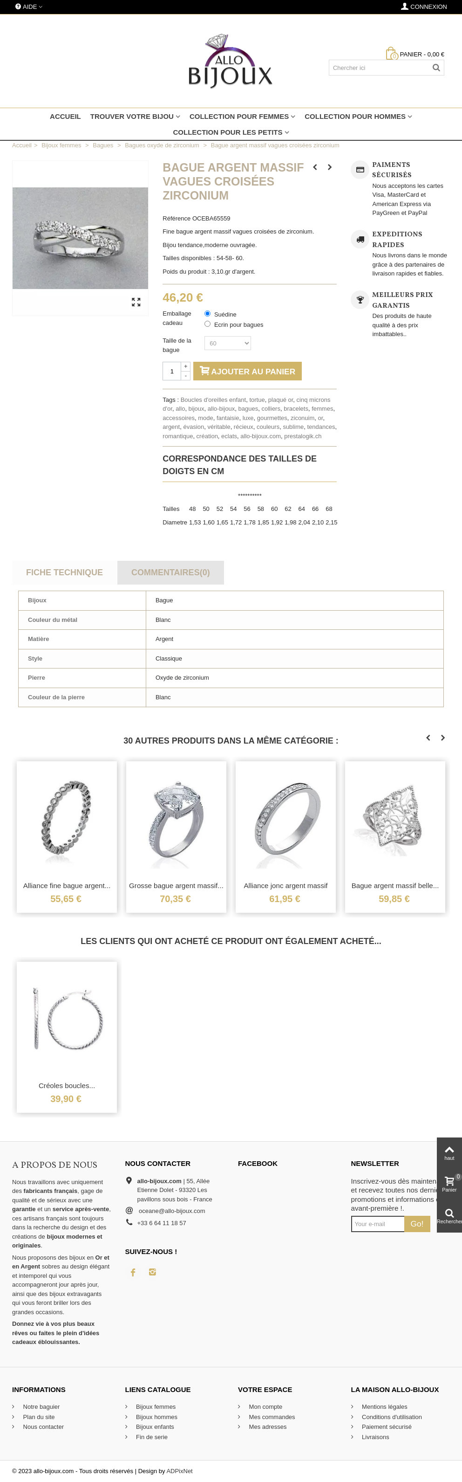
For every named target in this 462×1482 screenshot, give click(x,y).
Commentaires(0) (170, 572)
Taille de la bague (177, 345)
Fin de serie (151, 1437)
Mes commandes (271, 1416)
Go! (417, 1223)
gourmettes (272, 417)
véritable (218, 426)
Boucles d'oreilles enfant (213, 399)
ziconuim (302, 417)
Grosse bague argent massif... (176, 885)
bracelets (296, 408)
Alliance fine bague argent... (67, 885)
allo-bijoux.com (260, 436)
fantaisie (228, 417)
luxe (248, 417)
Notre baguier (40, 1406)
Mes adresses (267, 1426)
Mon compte (264, 1406)
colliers (270, 408)
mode (205, 417)
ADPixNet (179, 1471)
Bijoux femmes (155, 1406)
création (207, 436)
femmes (322, 408)
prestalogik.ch (302, 436)
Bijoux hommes (156, 1416)
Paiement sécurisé (386, 1426)
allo (180, 408)
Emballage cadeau (177, 318)
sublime (293, 426)
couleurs (268, 426)
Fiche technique (64, 572)
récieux (243, 426)
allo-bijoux (221, 408)
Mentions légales (384, 1406)
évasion (193, 426)
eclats (229, 436)
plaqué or (280, 399)
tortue (257, 399)
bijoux (196, 408)
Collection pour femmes (239, 116)
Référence (176, 218)
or (320, 417)
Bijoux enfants (154, 1426)
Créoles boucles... (67, 1085)
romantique (178, 436)
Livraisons (374, 1437)
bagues (248, 408)
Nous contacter (42, 1426)
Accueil (65, 116)
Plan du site (38, 1416)
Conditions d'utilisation (391, 1416)
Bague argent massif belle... (395, 885)
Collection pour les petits (227, 132)
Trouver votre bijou (132, 116)
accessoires (179, 417)
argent (171, 426)
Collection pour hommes (355, 116)
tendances (321, 426)
